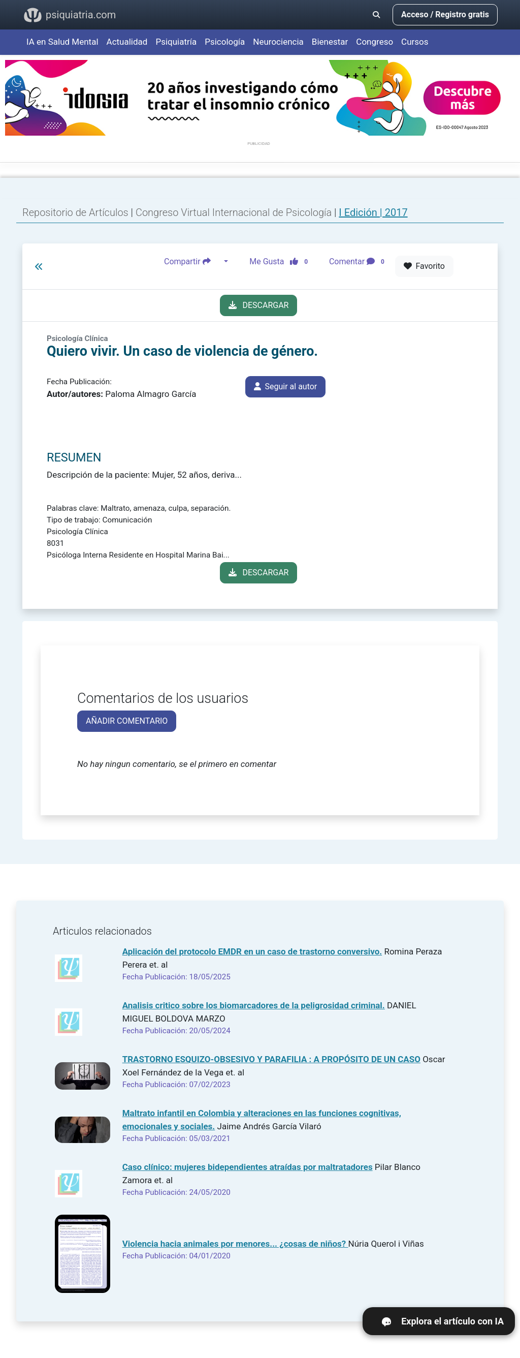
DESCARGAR (259, 305)
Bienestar (330, 42)
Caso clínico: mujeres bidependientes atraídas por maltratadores (247, 1167)
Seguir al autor (285, 386)
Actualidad (127, 42)
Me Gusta (281, 262)
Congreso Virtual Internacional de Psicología (235, 212)
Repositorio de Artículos (75, 212)
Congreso (374, 42)
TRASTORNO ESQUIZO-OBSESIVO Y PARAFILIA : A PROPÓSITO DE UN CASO (271, 1059)
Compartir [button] (193, 262)
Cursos (414, 42)
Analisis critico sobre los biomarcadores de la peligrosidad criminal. (253, 1005)
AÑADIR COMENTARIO (127, 721)
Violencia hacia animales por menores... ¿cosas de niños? (235, 1244)
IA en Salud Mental (62, 42)
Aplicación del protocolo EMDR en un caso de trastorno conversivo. (252, 951)
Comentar (358, 262)
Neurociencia (278, 42)
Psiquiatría (176, 42)
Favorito (424, 266)
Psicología (225, 42)
